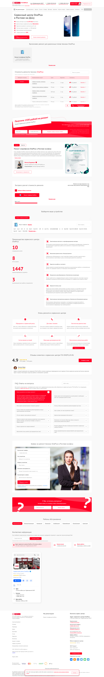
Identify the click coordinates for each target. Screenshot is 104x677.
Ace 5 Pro (47, 229)
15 (24, 229)
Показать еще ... (32, 231)
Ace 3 (15, 229)
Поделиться (71, 659)
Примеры (14, 626)
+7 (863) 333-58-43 (51, 3)
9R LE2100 (25, 231)
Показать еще (52, 65)
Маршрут (17, 580)
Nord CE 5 (35, 229)
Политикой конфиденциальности (42, 540)
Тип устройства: (21, 456)
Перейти (30, 224)
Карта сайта (15, 656)
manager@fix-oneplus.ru (76, 632)
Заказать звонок (61, 507)
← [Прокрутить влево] (13, 217)
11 (59, 229)
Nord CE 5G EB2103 (74, 229)
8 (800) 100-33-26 (74, 626)
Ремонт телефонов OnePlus (22, 217)
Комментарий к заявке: (23, 474)
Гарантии (55, 9)
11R (22, 229)
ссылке (13, 652)
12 (62, 229)
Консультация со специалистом (78, 106)
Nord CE (15, 231)
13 (42, 229)
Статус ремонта (88, 9)
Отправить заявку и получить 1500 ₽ (55, 131)
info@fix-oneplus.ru (75, 629)
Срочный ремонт (30, 9)
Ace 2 (18, 229)
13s (27, 229)
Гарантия (23, 145)
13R (40, 229)
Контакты (77, 9)
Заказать (83, 82)
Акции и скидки (61, 9)
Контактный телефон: (22, 450)
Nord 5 (30, 229)
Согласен (75, 672)
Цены (36, 9)
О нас (40, 9)
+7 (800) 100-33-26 (63, 3)
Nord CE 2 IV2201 (83, 229)
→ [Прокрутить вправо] (90, 217)
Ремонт (16, 145)
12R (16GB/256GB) (54, 229)
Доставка (50, 9)
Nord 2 (19, 231)
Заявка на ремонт (70, 9)
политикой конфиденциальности (32, 134)
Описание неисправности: (23, 468)
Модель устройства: (22, 462)
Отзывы (45, 9)
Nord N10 (66, 229)
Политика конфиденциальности (52, 668)
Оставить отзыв (85, 360)
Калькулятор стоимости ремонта (20, 646)
